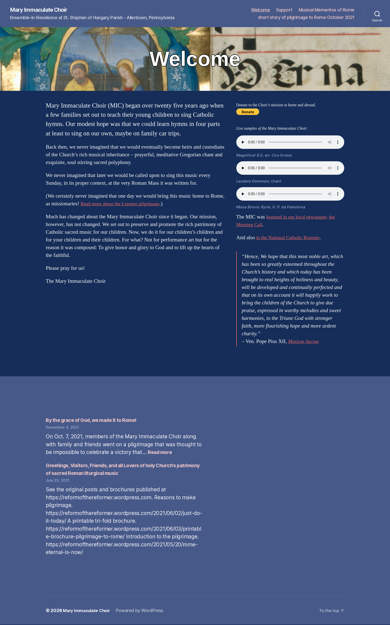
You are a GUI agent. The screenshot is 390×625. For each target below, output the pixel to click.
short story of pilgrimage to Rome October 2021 (306, 17)
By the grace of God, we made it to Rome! (96, 420)
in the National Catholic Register (290, 238)
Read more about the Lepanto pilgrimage (123, 204)
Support (284, 10)
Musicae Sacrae (305, 342)
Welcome (260, 10)
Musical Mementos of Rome (326, 10)
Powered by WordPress (143, 611)
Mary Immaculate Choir (41, 10)
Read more (161, 453)
